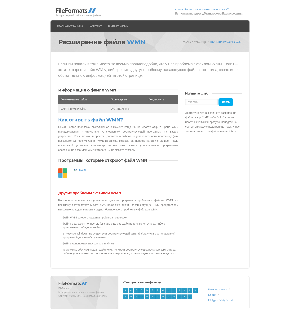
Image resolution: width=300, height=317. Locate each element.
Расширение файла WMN (225, 42)
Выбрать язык (118, 26)
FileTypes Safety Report (220, 300)
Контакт (96, 26)
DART (82, 169)
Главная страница (70, 26)
